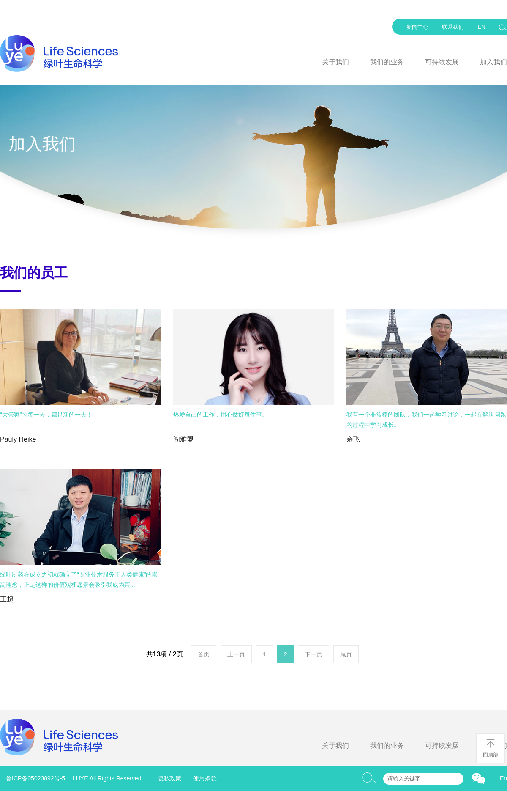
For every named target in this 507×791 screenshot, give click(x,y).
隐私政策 (169, 778)
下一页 (313, 654)
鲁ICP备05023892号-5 (35, 778)
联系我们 (453, 27)
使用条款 (205, 778)
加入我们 (493, 62)
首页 (204, 654)
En (503, 778)
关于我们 (335, 62)
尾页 (346, 654)
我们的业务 (387, 62)
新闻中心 (417, 27)
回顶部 (490, 748)
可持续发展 (442, 62)
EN (481, 27)
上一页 (236, 654)
